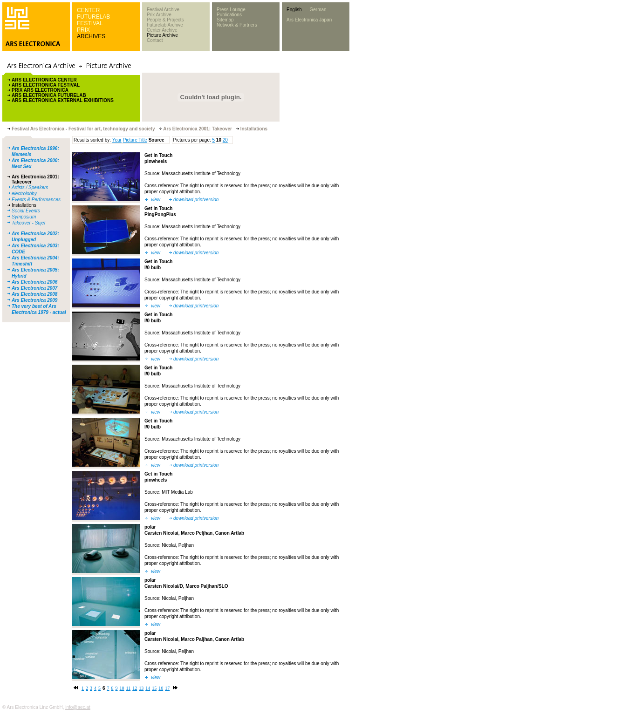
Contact (155, 40)
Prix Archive (159, 14)
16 (160, 688)
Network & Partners (237, 24)
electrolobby (24, 193)
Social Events (26, 210)
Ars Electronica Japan (309, 19)
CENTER (88, 10)
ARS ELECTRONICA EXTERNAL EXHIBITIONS (63, 100)
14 (147, 688)
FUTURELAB (93, 17)
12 (134, 688)
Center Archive (162, 30)
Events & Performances (36, 199)
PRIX (83, 30)
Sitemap (225, 19)
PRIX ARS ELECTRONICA (40, 90)
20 (225, 140)
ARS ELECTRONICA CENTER (44, 79)
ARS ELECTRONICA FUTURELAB (49, 95)
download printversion (195, 199)
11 (128, 688)
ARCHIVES (91, 36)
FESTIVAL (90, 23)
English (294, 9)
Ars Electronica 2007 (34, 288)
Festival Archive (163, 9)
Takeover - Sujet (28, 222)
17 (167, 688)
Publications (229, 14)
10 (122, 688)
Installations (24, 205)
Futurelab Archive (165, 24)
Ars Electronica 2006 (34, 282)
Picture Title (135, 140)
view (155, 199)
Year (117, 140)
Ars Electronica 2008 (34, 294)
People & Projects (165, 19)
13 (141, 688)
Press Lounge (231, 9)
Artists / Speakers (30, 187)
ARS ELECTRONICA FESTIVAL (46, 85)
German (317, 9)
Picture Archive (162, 35)
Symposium (24, 216)
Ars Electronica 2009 (34, 300)
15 (154, 688)
